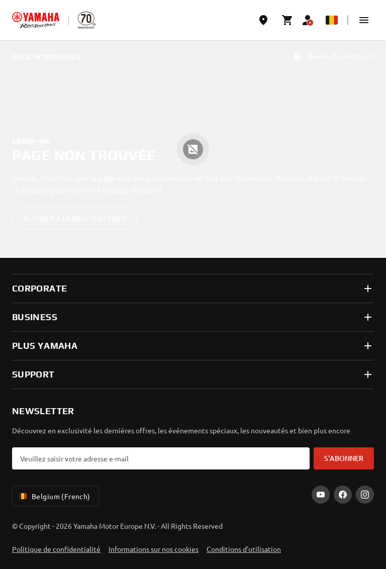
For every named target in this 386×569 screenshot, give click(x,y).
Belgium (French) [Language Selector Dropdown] (53, 496)
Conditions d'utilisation (244, 548)
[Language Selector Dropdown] (332, 20)
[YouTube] (321, 495)
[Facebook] (343, 495)
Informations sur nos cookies (154, 548)
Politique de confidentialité (56, 548)
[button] (364, 20)
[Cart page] (287, 20)
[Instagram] (365, 495)
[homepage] (35, 20)
